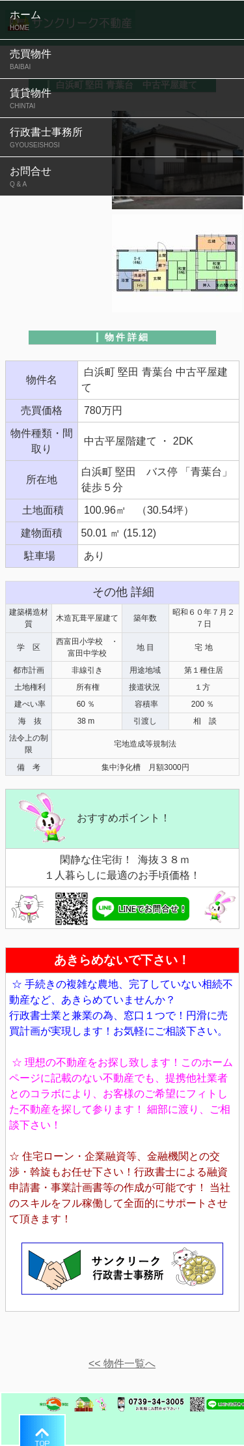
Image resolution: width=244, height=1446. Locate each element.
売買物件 (122, 60)
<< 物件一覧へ (122, 1363)
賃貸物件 (122, 99)
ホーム (122, 21)
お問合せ (122, 177)
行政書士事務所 (122, 138)
